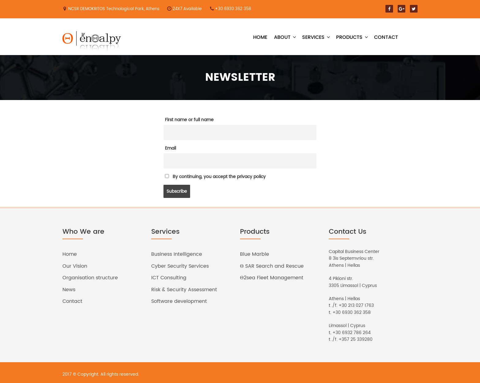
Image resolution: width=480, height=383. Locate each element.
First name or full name (189, 119)
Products (352, 37)
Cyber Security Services (180, 266)
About (285, 37)
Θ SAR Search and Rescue (272, 266)
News (68, 290)
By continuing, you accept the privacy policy (215, 176)
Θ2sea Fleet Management (271, 278)
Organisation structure (90, 278)
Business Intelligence (176, 254)
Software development (179, 301)
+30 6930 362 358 (233, 9)
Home (260, 37)
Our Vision (74, 266)
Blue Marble (254, 254)
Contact (386, 37)
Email (170, 148)
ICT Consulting (168, 278)
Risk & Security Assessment (184, 290)
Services (316, 37)
